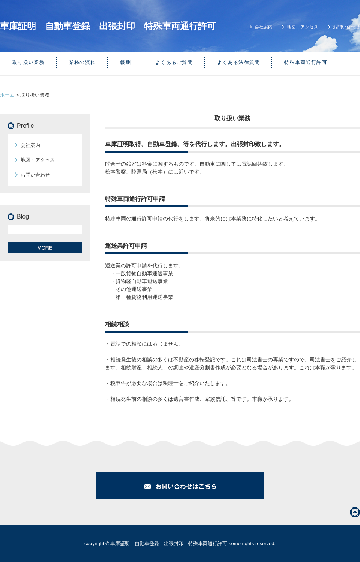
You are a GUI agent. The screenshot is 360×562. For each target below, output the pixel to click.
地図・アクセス (302, 27)
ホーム (7, 95)
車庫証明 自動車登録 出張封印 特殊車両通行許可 (108, 26)
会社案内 (264, 27)
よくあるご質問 (174, 62)
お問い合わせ (346, 27)
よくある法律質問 (238, 62)
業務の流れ (82, 62)
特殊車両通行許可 (305, 62)
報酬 (125, 62)
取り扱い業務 (28, 62)
